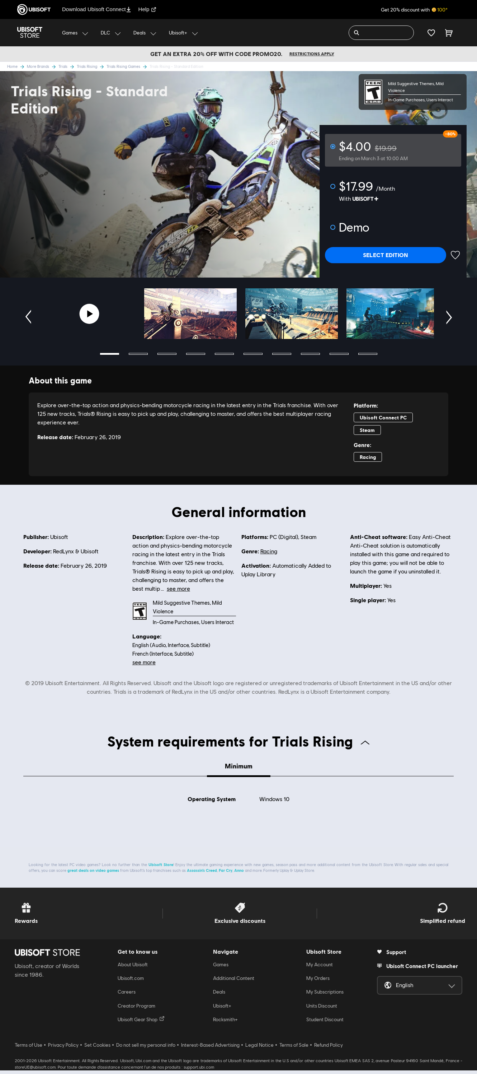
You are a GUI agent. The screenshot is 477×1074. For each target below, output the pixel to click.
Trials (67, 66)
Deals (219, 996)
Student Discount (325, 1023)
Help (147, 9)
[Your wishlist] (431, 32)
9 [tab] (339, 354)
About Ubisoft (133, 968)
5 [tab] (224, 354)
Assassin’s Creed (202, 873)
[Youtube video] (89, 314)
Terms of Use (28, 1048)
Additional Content (233, 982)
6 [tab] (253, 354)
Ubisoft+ (222, 1009)
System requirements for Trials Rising (238, 740)
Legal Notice (259, 1048)
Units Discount (321, 1009)
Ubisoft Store (160, 868)
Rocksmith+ (225, 1023)
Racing (268, 551)
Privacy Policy (63, 1048)
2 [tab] (138, 354)
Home (17, 66)
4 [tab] (195, 354)
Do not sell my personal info (145, 1048)
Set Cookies (97, 1048)
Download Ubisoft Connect (96, 9)
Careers (127, 996)
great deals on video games (93, 873)
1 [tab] (109, 354)
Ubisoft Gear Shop (141, 1023)
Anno (239, 873)
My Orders (318, 982)
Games (220, 968)
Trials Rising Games (128, 66)
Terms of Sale (293, 1048)
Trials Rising (92, 66)
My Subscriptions (325, 996)
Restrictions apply (311, 53)
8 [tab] (310, 354)
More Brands (42, 66)
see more (144, 662)
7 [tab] (281, 354)
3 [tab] (166, 354)
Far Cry (225, 873)
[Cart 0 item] (448, 32)
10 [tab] (367, 354)
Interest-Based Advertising (210, 1048)
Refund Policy (328, 1048)
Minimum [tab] (238, 766)
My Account (319, 968)
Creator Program (136, 1009)
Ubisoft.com (131, 982)
